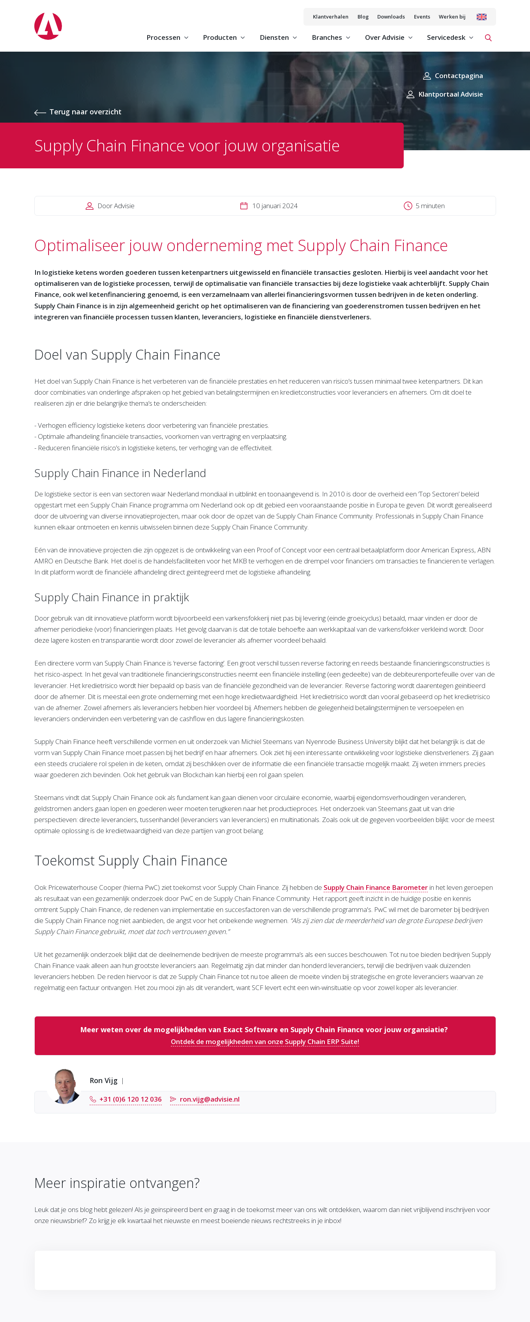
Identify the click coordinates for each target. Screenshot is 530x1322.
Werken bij (452, 16)
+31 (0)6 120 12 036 (130, 1099)
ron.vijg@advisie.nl (210, 1099)
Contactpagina (459, 75)
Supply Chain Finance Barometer (376, 887)
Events (422, 16)
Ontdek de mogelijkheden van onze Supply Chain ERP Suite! (265, 1041)
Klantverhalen (330, 16)
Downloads (391, 16)
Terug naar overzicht (85, 111)
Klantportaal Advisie (450, 94)
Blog (363, 16)
